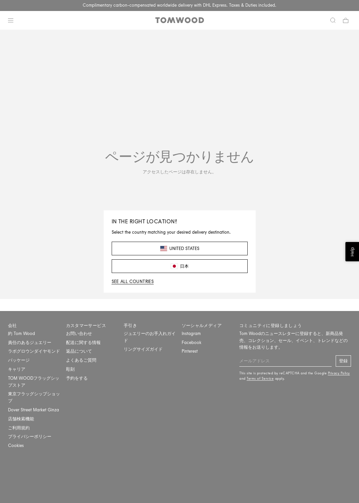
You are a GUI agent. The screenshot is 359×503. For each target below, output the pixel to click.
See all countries (133, 281)
